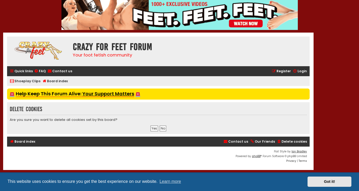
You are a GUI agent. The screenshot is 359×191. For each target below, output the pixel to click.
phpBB (256, 156)
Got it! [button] (329, 181)
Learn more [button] (170, 181)
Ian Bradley (299, 151)
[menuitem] (40, 71)
